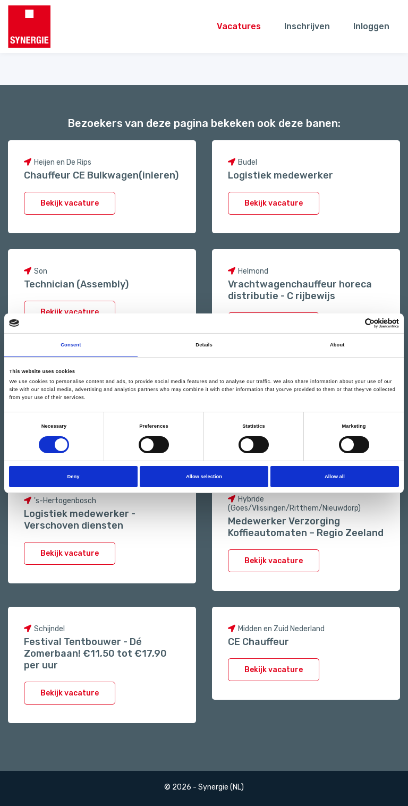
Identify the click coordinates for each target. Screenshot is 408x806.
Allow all (335, 476)
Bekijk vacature (69, 203)
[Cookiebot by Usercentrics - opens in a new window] (352, 323)
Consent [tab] (71, 344)
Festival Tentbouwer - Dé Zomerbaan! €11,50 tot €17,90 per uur (95, 653)
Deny (73, 476)
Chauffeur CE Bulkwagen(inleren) (101, 175)
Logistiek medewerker (280, 175)
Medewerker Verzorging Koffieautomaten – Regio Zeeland (306, 527)
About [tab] (337, 344)
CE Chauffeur (258, 642)
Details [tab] (204, 344)
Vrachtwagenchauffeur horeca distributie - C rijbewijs (300, 290)
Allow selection (204, 476)
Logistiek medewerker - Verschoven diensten (79, 519)
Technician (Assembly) (76, 284)
